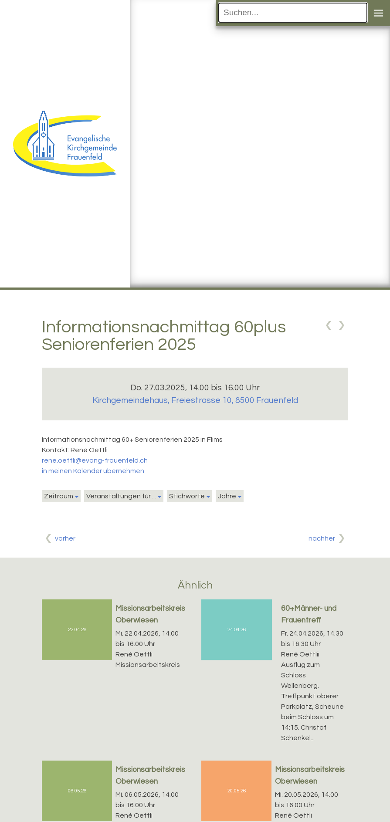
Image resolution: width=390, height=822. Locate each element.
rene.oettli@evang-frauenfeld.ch (95, 460)
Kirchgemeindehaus (195, 400)
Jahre (227, 496)
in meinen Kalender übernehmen (93, 470)
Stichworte (187, 496)
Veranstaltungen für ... (121, 496)
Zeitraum (58, 496)
